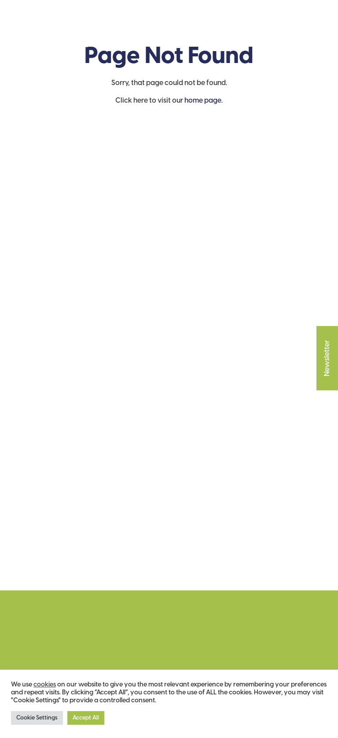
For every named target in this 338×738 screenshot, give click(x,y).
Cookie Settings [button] (37, 718)
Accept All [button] (86, 718)
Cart (288, 27)
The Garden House (51, 27)
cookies (44, 684)
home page (202, 100)
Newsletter (327, 350)
